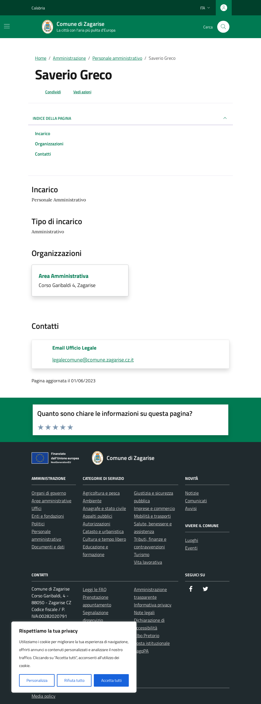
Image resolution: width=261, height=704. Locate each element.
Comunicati (196, 500)
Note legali (144, 612)
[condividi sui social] (48, 91)
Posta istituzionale (152, 643)
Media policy (43, 696)
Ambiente (92, 500)
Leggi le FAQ (95, 589)
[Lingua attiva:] (206, 8)
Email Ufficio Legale (74, 348)
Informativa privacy (152, 604)
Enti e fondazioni (48, 516)
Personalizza (36, 680)
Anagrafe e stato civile (104, 508)
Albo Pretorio (146, 635)
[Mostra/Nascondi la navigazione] (6, 26)
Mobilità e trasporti (152, 516)
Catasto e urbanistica (103, 531)
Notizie (192, 493)
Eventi (191, 547)
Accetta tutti (111, 680)
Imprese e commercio (154, 508)
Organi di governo (49, 493)
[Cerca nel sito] (223, 27)
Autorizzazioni (96, 523)
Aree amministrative (51, 500)
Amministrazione (69, 58)
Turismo (141, 554)
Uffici (37, 508)
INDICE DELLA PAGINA (130, 118)
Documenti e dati (48, 546)
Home (40, 58)
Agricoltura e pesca (101, 493)
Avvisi (191, 508)
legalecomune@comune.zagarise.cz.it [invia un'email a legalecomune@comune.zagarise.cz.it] (93, 360)
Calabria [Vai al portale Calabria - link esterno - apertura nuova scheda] (38, 8)
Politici (38, 523)
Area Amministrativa (63, 275)
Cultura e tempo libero (104, 539)
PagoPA (141, 650)
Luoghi (191, 540)
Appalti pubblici (97, 516)
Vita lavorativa (148, 562)
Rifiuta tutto (74, 680)
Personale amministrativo (117, 58)
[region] (73, 657)
